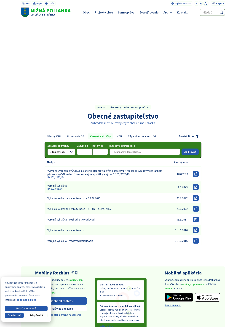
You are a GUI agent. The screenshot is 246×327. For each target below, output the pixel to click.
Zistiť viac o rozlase (61, 230)
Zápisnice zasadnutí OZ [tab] (142, 58)
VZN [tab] (119, 58)
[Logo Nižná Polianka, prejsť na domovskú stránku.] (46, 12)
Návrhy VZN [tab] (54, 58)
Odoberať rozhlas (61, 223)
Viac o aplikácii (173, 227)
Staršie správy (105, 248)
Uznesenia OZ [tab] (75, 58)
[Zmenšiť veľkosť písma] (196, 3)
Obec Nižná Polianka (176, 318)
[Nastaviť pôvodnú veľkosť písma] (201, 3)
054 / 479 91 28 (200, 297)
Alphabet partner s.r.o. (132, 318)
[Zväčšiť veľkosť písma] (206, 3)
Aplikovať (191, 74)
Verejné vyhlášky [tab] (100, 58)
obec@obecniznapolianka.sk (209, 301)
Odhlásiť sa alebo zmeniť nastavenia (61, 236)
